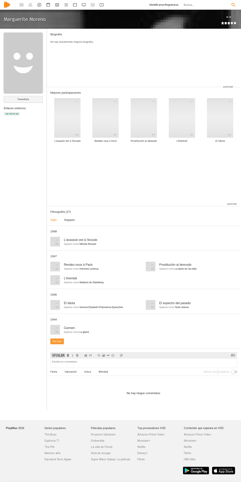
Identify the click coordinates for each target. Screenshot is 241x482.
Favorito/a (23, 99)
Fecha (53, 371)
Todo (53, 220)
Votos (87, 371)
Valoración (71, 371)
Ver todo (57, 341)
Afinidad (103, 371)
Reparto (69, 220)
